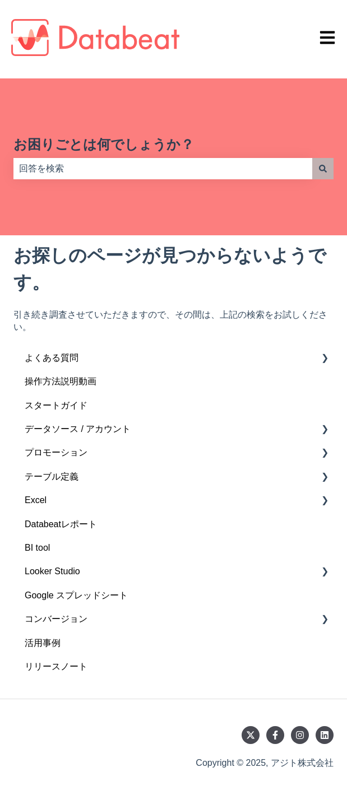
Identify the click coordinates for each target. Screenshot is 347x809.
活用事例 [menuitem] (43, 643)
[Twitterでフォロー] (251, 735)
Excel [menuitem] (36, 500)
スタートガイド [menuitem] (56, 405)
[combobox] (162, 168)
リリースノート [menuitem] (56, 666)
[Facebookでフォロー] (275, 735)
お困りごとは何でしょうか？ (103, 144)
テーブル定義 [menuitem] (51, 476)
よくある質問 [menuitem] (51, 357)
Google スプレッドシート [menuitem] (76, 595)
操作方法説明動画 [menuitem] (60, 381)
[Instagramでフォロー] (300, 735)
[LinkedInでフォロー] (325, 735)
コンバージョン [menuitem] (56, 619)
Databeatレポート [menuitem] (61, 524)
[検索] (323, 168)
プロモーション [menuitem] (56, 452)
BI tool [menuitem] (37, 547)
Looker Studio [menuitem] (52, 571)
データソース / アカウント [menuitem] (78, 429)
